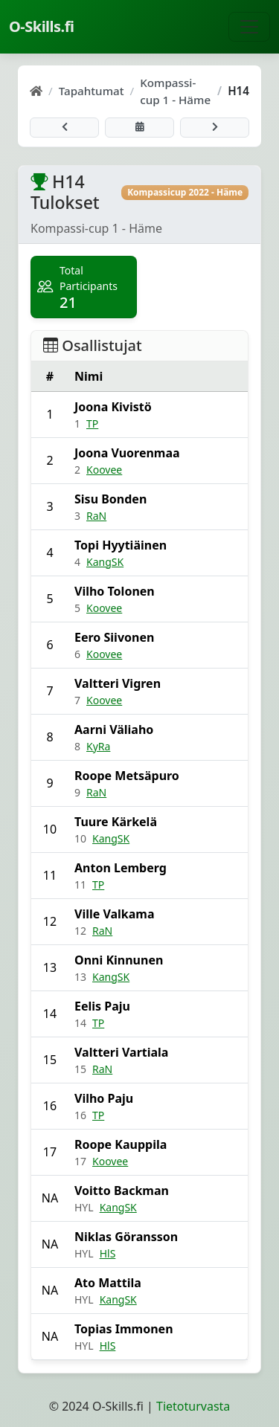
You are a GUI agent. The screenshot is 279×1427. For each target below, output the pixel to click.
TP (92, 423)
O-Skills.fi (41, 26)
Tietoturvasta (193, 1406)
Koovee (104, 470)
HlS (108, 1253)
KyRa (98, 746)
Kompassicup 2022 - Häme (185, 192)
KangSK (105, 562)
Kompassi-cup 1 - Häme (175, 91)
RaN (96, 516)
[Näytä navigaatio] (249, 27)
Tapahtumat (91, 90)
